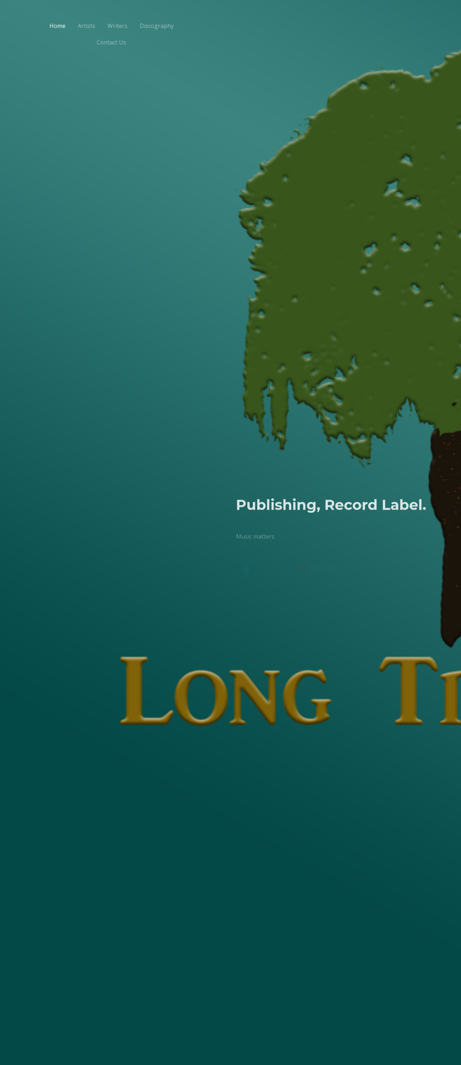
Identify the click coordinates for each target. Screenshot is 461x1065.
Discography (157, 26)
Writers (117, 26)
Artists (86, 26)
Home (57, 26)
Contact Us (111, 42)
